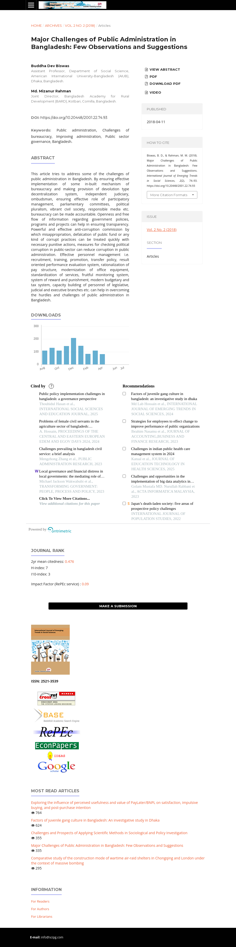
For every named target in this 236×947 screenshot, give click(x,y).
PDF (153, 76)
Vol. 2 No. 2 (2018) (80, 25)
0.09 (85, 584)
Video (155, 92)
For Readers (40, 901)
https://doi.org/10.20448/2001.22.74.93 (73, 117)
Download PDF (165, 84)
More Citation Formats (168, 195)
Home (36, 25)
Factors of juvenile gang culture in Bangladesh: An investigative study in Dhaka (95, 820)
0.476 (69, 561)
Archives (53, 25)
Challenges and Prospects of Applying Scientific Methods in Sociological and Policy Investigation (109, 832)
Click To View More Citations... (64, 498)
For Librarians (41, 916)
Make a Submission (118, 606)
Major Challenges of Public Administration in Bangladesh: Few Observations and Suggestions (107, 845)
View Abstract (164, 69)
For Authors (40, 909)
